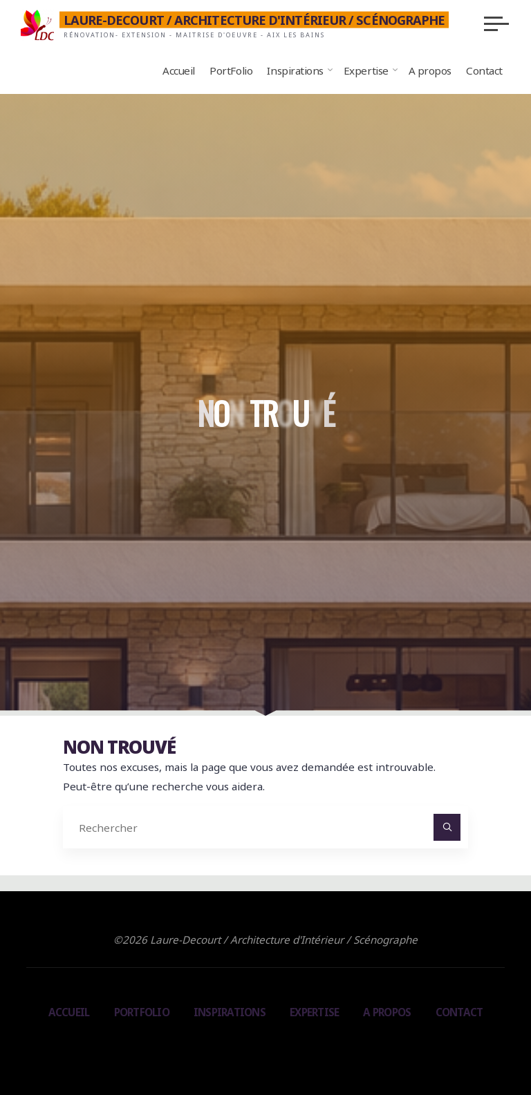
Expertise (314, 1012)
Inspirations (230, 1012)
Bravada (263, 1046)
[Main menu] (496, 23)
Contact (459, 1012)
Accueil (69, 1012)
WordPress (325, 1046)
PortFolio (141, 1012)
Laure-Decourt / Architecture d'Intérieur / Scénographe (254, 20)
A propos (387, 1012)
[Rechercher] (447, 827)
